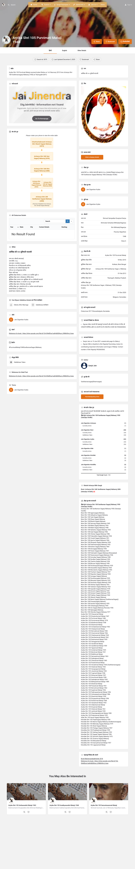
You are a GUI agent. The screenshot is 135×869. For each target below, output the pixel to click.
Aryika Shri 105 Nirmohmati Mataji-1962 (94, 688)
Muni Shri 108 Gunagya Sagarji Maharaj (94, 576)
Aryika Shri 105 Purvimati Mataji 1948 (93, 618)
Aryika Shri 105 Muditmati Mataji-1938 (93, 622)
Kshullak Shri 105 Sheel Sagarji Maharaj (94, 726)
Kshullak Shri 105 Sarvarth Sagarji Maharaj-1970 (97, 736)
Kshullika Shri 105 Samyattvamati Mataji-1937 (96, 743)
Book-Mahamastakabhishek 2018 (92, 759)
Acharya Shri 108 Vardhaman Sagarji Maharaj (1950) (41, 199)
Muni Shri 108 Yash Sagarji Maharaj (92, 517)
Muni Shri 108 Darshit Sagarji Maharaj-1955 (95, 603)
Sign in (129, 5)
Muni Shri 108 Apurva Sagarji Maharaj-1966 (95, 540)
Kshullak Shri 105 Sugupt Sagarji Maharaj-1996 (96, 734)
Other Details (82, 50)
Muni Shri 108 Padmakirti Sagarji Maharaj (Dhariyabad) (99, 553)
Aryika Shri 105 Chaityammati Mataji (93, 629)
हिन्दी (50, 50)
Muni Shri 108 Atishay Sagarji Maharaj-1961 (95, 584)
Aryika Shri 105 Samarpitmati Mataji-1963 (94, 656)
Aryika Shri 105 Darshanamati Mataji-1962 (95, 637)
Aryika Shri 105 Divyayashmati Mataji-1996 (95, 698)
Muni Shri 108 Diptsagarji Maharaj (92, 610)
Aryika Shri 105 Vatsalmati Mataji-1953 (93, 703)
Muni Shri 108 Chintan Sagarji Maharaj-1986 (95, 534)
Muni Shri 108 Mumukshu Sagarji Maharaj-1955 (96, 570)
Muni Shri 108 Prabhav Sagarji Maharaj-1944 (95, 595)
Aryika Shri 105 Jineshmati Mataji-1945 (94, 671)
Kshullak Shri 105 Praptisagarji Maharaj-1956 (95, 719)
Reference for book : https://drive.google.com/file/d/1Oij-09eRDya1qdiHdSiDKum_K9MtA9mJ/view (41, 312)
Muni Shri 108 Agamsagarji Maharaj (92, 513)
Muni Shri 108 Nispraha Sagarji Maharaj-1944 (96, 574)
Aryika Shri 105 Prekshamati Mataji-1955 (94, 715)
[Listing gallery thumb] (103, 115)
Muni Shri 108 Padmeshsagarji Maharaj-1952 (95, 544)
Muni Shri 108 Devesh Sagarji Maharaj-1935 (95, 591)
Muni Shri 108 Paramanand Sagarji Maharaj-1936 (97, 555)
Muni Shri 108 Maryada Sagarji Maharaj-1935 (95, 580)
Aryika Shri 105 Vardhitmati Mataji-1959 (94, 646)
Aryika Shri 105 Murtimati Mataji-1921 (93, 652)
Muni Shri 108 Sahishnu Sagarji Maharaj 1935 (96, 530)
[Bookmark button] (28, 812)
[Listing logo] (6, 40)
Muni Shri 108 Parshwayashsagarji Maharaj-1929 (97, 565)
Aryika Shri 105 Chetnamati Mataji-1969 (94, 660)
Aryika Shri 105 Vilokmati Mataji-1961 (93, 709)
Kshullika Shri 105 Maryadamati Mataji (93, 741)
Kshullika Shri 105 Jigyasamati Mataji (93, 745)
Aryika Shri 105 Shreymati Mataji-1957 (93, 675)
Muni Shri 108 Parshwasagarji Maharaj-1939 (95, 578)
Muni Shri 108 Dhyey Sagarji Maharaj (93, 519)
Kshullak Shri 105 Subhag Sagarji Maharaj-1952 (96, 732)
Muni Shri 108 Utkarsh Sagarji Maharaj (93, 597)
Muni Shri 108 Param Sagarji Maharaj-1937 (95, 551)
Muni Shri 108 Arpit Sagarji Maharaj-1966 (94, 532)
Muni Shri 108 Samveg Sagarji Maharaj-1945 (95, 523)
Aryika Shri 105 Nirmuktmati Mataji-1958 (94, 631)
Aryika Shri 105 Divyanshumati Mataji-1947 (95, 616)
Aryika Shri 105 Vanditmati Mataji (92, 644)
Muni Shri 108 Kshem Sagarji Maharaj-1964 (95, 546)
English (64, 50)
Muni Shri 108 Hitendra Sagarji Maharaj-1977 (95, 612)
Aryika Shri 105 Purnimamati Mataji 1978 (94, 620)
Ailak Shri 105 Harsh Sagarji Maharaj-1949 (95, 717)
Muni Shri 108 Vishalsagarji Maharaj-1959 (94, 606)
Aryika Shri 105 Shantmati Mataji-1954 (93, 696)
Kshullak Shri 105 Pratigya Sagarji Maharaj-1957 (96, 728)
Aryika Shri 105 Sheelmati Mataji (91, 684)
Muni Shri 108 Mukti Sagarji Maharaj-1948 (94, 528)
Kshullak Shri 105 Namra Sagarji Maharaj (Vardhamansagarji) (101, 722)
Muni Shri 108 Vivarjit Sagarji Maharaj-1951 (95, 538)
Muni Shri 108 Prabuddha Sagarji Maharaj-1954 (96, 536)
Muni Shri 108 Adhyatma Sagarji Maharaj (94, 515)
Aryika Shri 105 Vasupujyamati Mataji (93, 669)
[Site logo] (4, 4)
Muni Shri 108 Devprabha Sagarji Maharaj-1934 (96, 568)
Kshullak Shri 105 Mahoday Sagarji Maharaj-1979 (97, 724)
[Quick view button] (24, 812)
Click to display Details (92, 157)
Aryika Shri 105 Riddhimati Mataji (92, 654)
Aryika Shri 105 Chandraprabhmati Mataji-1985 (96, 713)
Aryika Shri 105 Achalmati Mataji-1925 (93, 650)
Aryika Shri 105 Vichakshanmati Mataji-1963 (95, 627)
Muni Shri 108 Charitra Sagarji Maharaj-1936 (95, 561)
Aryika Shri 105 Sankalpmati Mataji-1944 (94, 679)
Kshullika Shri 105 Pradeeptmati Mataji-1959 (95, 730)
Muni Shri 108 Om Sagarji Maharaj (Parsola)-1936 (97, 608)
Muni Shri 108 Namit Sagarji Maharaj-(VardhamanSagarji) (100, 599)
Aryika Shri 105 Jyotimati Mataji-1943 (93, 711)
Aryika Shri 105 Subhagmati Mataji (92, 658)
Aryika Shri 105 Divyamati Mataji (91, 707)
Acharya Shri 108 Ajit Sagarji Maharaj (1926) (47, 184)
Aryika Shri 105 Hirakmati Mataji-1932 (93, 667)
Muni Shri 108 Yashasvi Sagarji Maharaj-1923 (96, 587)
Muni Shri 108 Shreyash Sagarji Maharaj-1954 (96, 542)
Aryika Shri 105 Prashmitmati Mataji (93, 662)
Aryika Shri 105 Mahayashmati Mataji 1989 (95, 681)
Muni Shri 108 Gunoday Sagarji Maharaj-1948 (96, 557)
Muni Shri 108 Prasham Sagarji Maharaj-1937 (96, 572)
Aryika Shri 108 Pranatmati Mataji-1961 (94, 686)
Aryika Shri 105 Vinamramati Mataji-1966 (94, 633)
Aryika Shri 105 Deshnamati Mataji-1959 (94, 639)
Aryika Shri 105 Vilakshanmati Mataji (93, 705)
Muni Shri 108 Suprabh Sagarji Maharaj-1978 (95, 589)
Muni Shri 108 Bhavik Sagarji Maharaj (93, 521)
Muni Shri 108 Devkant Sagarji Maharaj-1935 (95, 593)
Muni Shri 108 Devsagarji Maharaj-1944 (94, 549)
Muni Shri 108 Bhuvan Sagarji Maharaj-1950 (95, 563)
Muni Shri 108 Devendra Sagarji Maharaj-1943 (96, 582)
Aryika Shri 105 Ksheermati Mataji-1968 (94, 700)
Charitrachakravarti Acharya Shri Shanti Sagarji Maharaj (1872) (42, 144)
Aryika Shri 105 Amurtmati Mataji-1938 (93, 677)
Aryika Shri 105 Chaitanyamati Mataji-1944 (95, 635)
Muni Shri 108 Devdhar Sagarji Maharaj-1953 (95, 559)
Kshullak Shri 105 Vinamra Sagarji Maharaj (95, 738)
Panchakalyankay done (92, 396)
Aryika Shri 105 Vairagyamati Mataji (92, 641)
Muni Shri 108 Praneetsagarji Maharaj (93, 601)
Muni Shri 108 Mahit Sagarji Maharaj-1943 (95, 525)
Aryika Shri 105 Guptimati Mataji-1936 (93, 690)
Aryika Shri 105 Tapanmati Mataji (92, 648)
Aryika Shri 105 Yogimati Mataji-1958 (93, 673)
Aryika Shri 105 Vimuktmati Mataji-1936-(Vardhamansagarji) (100, 665)
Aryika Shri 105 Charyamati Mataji (92, 614)
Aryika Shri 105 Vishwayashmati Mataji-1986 (95, 694)
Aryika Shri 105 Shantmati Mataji (91, 625)
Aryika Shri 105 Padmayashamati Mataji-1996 (96, 692)
